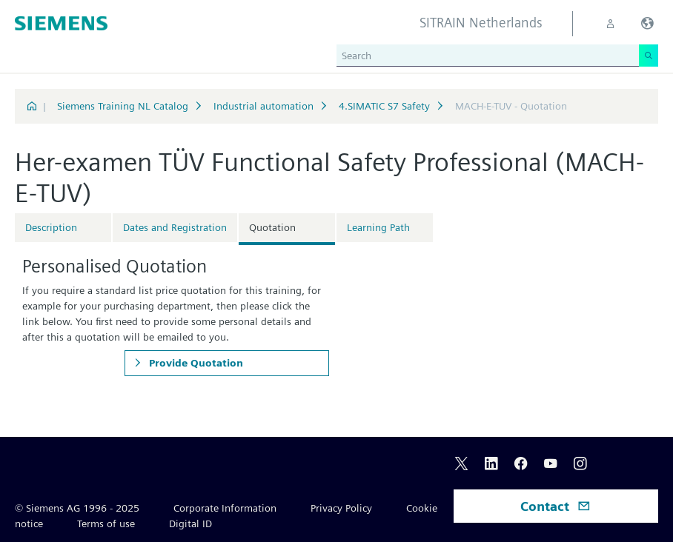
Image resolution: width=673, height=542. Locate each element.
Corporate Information (224, 508)
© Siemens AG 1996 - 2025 (77, 508)
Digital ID (190, 523)
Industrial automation (263, 106)
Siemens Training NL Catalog (122, 106)
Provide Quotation (194, 363)
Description (51, 227)
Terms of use (106, 523)
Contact (555, 506)
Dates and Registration (175, 227)
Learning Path (378, 227)
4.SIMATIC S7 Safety (384, 106)
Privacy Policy (341, 508)
